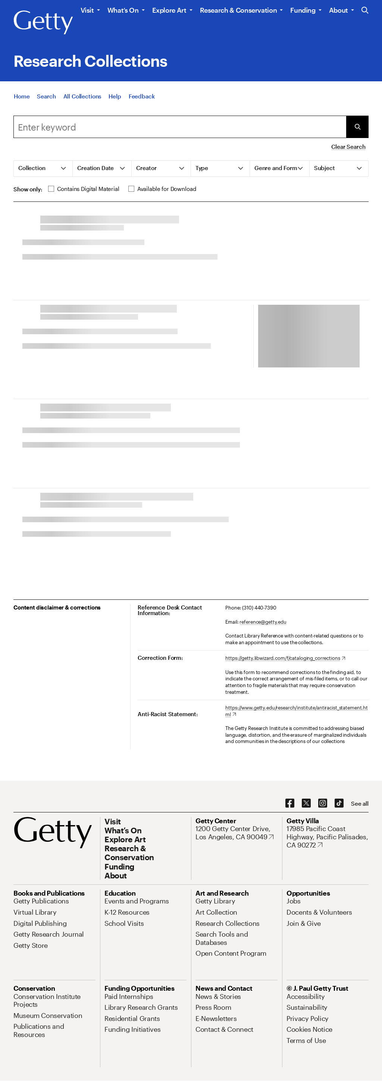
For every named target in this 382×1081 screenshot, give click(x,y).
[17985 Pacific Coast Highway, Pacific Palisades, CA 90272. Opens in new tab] (327, 837)
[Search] (46, 96)
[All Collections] (82, 96)
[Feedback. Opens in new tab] (142, 96)
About (338, 10)
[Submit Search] (357, 127)
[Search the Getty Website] (365, 11)
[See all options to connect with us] (360, 803)
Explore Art (169, 10)
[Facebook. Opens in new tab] (289, 803)
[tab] (43, 168)
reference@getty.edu (262, 622)
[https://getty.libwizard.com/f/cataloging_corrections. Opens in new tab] (285, 658)
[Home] (21, 96)
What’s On (123, 10)
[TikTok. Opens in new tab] (339, 803)
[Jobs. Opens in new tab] (293, 901)
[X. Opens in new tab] (306, 803)
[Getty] (43, 22)
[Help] (115, 96)
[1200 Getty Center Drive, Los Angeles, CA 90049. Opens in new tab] (236, 833)
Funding (302, 10)
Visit (87, 10)
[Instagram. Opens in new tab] (322, 803)
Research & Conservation (238, 10)
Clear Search (348, 146)
